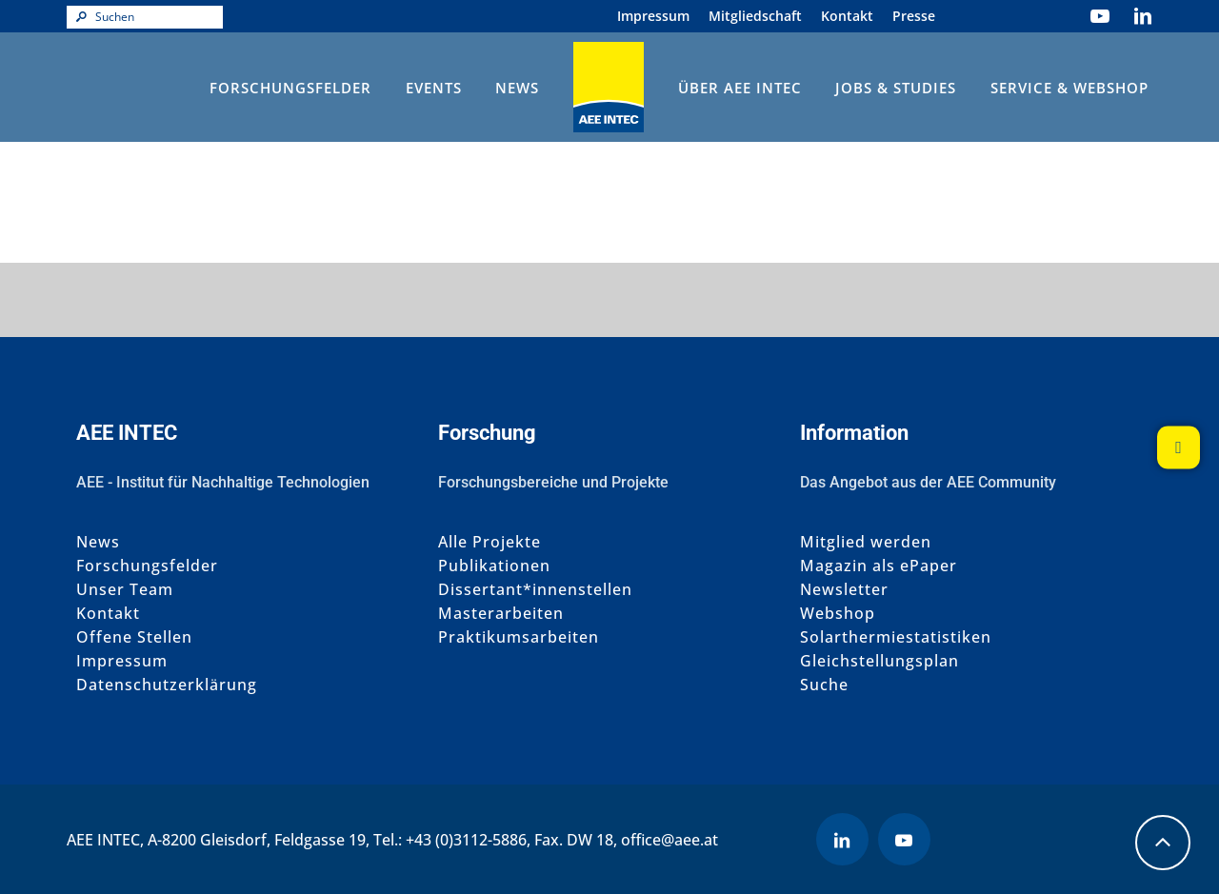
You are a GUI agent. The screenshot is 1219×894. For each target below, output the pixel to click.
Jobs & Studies (895, 87)
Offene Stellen (134, 637)
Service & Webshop (1069, 87)
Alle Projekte (489, 542)
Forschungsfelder (290, 87)
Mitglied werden (865, 542)
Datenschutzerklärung (166, 685)
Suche (824, 685)
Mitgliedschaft (755, 16)
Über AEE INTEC (740, 87)
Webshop (837, 614)
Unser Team (124, 590)
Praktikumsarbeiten (518, 637)
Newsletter (844, 590)
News (517, 87)
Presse (913, 16)
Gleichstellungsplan (879, 661)
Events (434, 87)
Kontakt (847, 16)
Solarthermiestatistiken (895, 637)
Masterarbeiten (501, 614)
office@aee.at (669, 839)
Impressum (653, 16)
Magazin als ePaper (878, 566)
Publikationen (494, 566)
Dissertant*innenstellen (535, 590)
